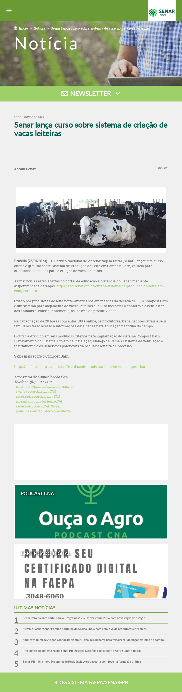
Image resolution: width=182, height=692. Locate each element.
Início (23, 28)
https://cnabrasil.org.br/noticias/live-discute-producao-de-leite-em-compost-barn (81, 366)
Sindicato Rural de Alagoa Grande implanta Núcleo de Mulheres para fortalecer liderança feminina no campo (93, 640)
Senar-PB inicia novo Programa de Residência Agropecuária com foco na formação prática (82, 661)
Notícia (39, 28)
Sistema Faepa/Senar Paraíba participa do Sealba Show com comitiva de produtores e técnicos (84, 629)
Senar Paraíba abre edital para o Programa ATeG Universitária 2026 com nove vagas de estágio (84, 618)
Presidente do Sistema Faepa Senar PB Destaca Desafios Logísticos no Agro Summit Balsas (82, 651)
